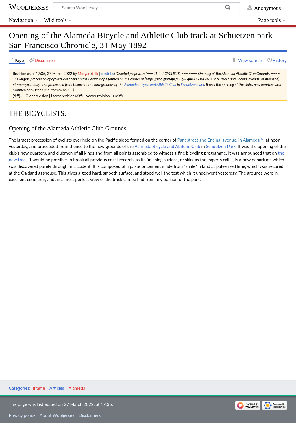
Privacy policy (22, 415)
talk (95, 73)
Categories (19, 388)
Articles (56, 388)
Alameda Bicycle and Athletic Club (150, 84)
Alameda (77, 388)
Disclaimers (90, 415)
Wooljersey (29, 6)
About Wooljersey (57, 415)
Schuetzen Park (192, 84)
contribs (107, 73)
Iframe (39, 388)
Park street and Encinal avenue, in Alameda (218, 139)
